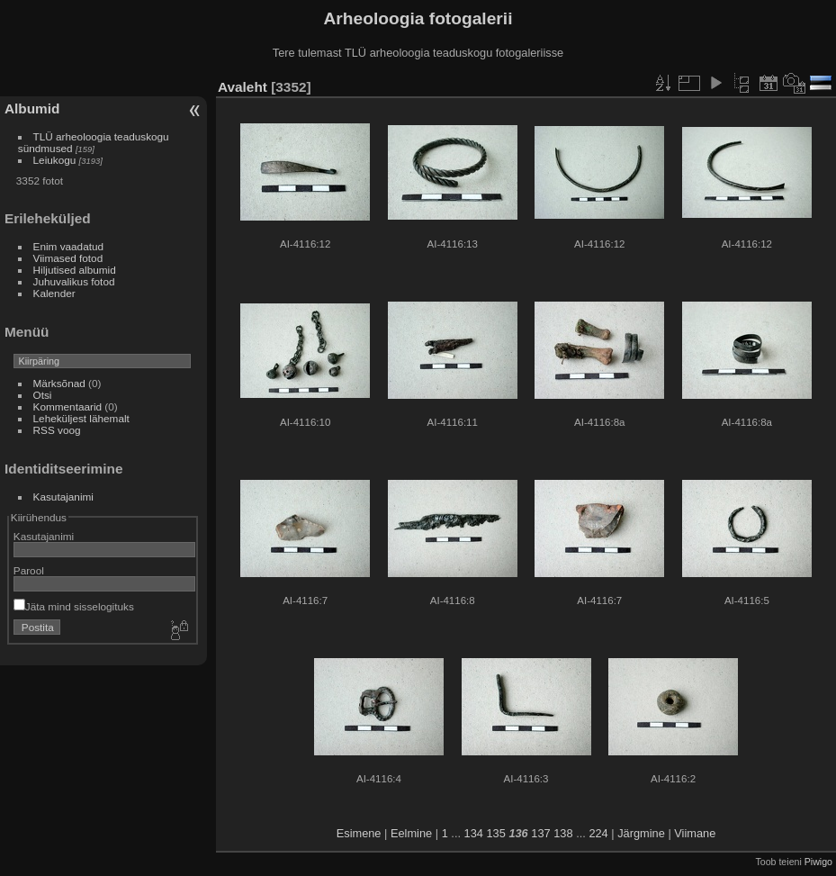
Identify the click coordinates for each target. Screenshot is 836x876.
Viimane (694, 833)
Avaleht (242, 87)
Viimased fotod (68, 258)
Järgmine (641, 833)
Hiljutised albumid (74, 269)
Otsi (42, 395)
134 (473, 833)
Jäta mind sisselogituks (73, 606)
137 (540, 833)
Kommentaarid (68, 406)
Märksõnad (59, 383)
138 (562, 833)
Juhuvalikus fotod (74, 281)
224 (598, 833)
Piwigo (818, 861)
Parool (28, 570)
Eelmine (411, 833)
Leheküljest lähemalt (81, 418)
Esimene (359, 833)
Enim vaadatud (68, 246)
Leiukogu (54, 160)
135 (495, 833)
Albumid (31, 108)
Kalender (54, 293)
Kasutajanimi (63, 496)
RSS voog (57, 430)
